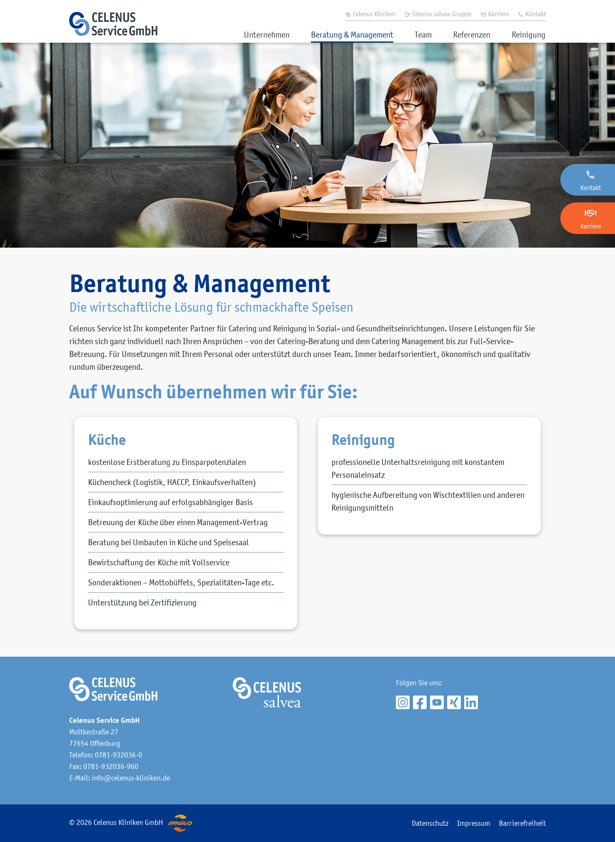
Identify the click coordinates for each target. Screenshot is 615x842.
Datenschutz (430, 823)
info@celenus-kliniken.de (131, 778)
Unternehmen (267, 34)
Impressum (473, 823)
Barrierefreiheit (522, 823)
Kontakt (531, 14)
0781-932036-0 (118, 755)
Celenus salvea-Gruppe (438, 14)
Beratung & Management (352, 34)
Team (423, 34)
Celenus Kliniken (370, 14)
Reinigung (528, 34)
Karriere (494, 14)
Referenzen (471, 34)
